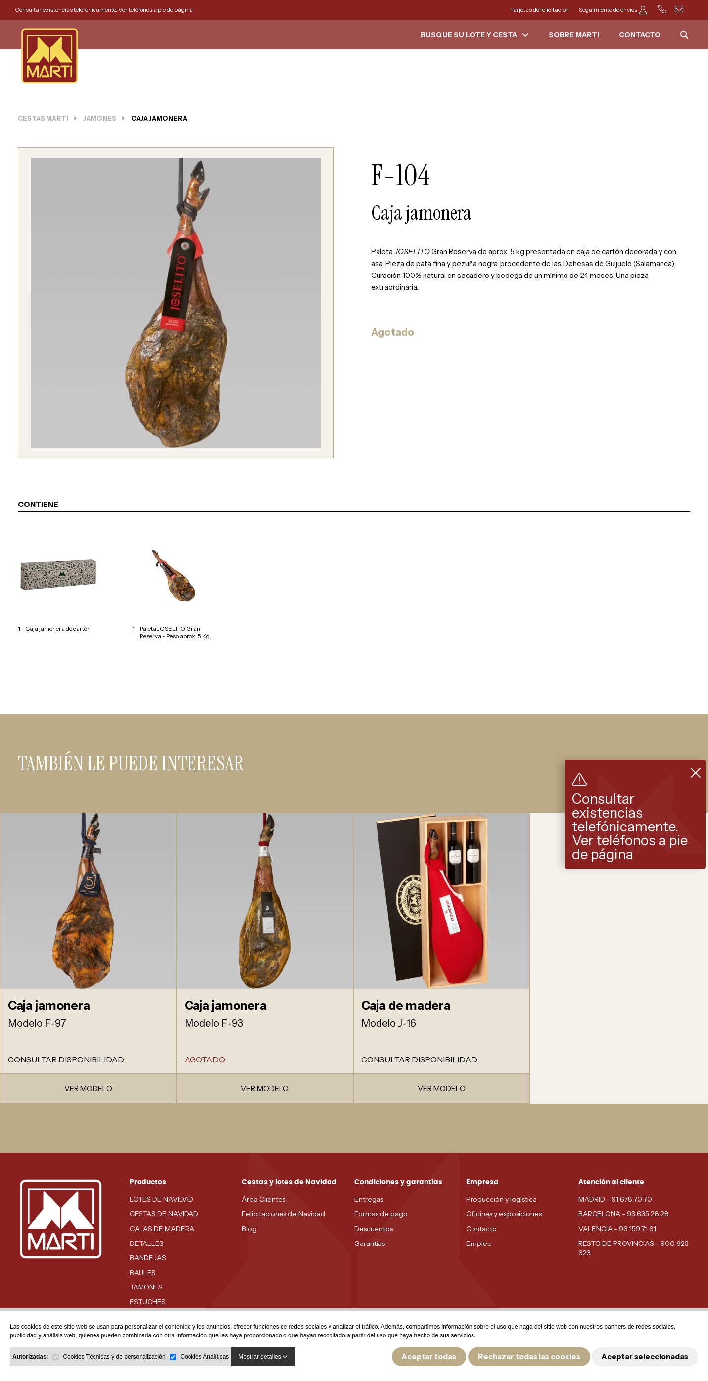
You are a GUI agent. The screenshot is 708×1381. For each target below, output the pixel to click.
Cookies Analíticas (204, 1356)
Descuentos (373, 1228)
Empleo (479, 1243)
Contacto (481, 1228)
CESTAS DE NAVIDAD (164, 1213)
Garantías (369, 1243)
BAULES (143, 1272)
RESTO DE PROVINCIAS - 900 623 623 (633, 1248)
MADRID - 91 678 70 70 (615, 1199)
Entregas (368, 1199)
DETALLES (147, 1243)
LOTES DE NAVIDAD (161, 1199)
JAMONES (146, 1287)
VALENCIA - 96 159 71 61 (617, 1228)
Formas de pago (381, 1213)
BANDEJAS (148, 1257)
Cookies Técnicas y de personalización (114, 1356)
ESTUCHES (148, 1301)
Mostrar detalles (263, 1356)
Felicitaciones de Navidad (283, 1213)
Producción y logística (501, 1199)
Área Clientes (263, 1199)
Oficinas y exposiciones (504, 1213)
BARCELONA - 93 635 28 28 (623, 1213)
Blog (249, 1228)
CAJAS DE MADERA (162, 1228)
